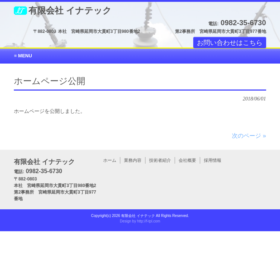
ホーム (109, 160)
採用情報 (212, 160)
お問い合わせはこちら (229, 42)
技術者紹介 (160, 160)
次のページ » (249, 136)
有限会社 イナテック (70, 10)
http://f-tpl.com (148, 221)
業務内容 (132, 160)
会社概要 (187, 160)
